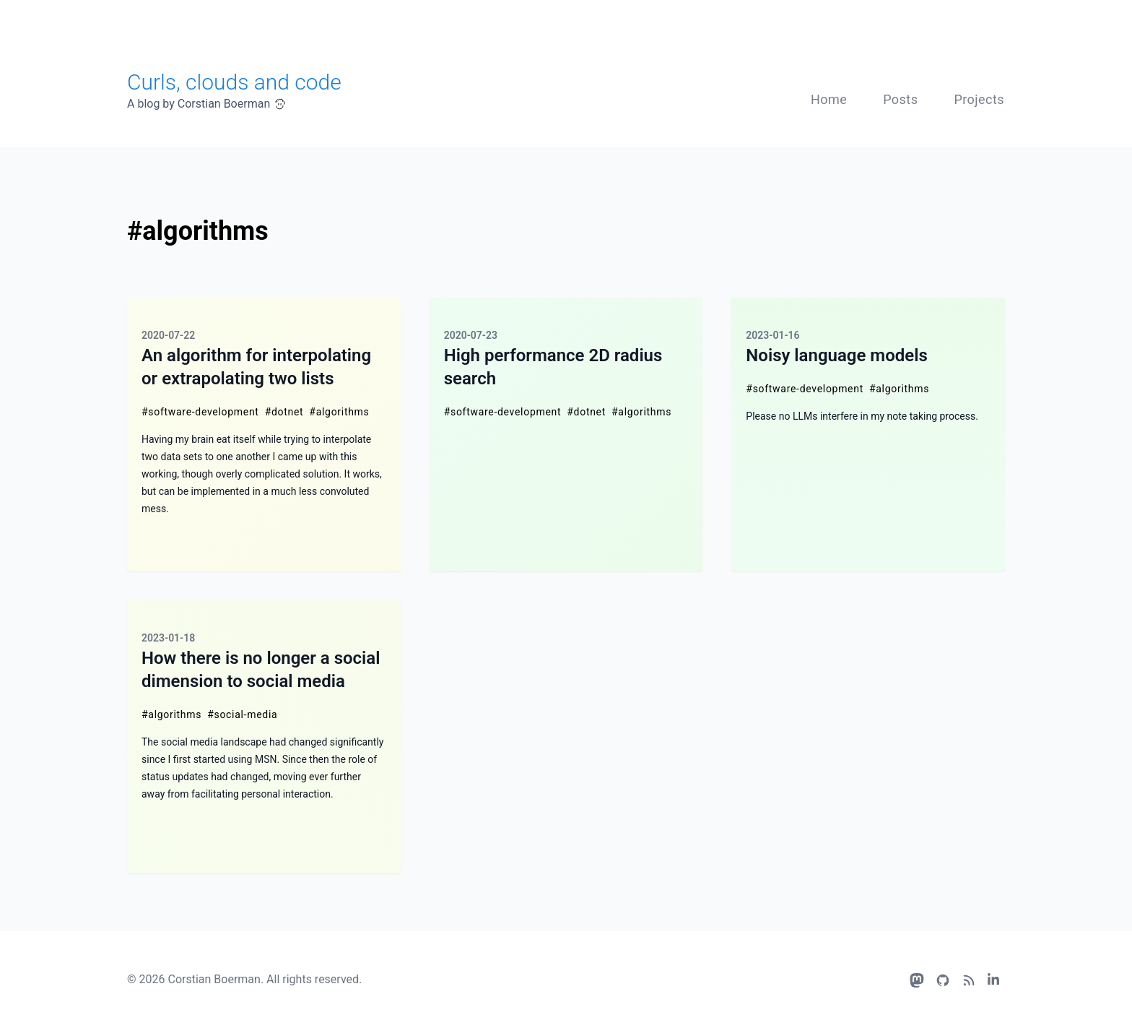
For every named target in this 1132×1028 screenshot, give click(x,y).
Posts (900, 99)
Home (829, 99)
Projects (979, 99)
